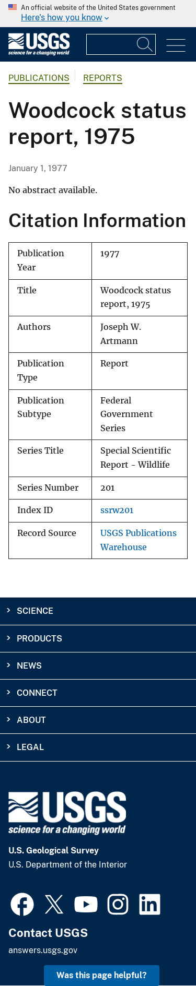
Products (39, 639)
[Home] (39, 53)
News (29, 666)
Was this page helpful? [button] (101, 975)
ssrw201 (116, 510)
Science (35, 611)
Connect (37, 693)
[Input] (121, 44)
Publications (39, 78)
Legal (30, 747)
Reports (102, 78)
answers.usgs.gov (42, 950)
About (31, 720)
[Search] (145, 44)
